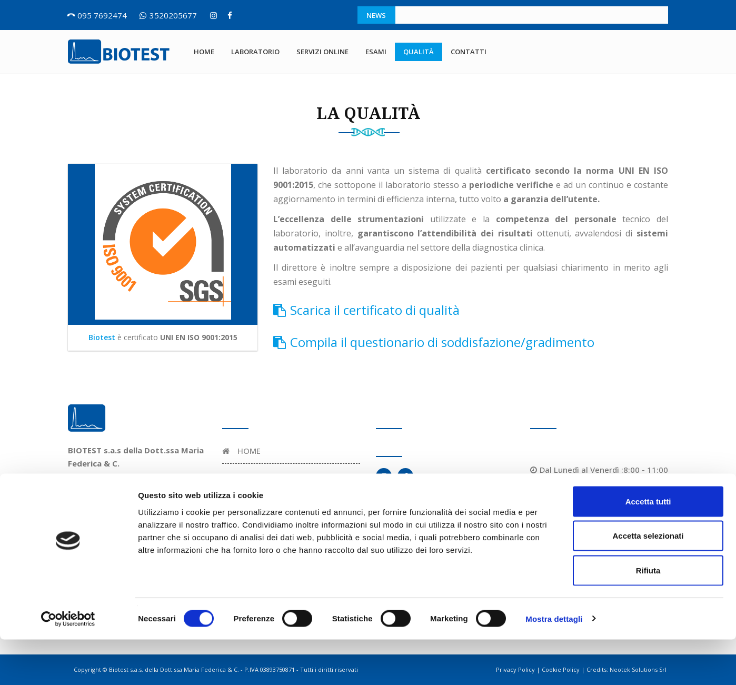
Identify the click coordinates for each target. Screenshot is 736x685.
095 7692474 (102, 15)
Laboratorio (255, 51)
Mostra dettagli (553, 664)
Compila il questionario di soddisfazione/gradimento (433, 342)
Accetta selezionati (647, 581)
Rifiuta (648, 615)
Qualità (418, 51)
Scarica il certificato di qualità (366, 310)
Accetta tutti (648, 546)
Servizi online (322, 51)
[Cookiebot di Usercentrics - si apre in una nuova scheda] (68, 664)
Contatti (468, 51)
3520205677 (173, 15)
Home (204, 51)
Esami (375, 51)
